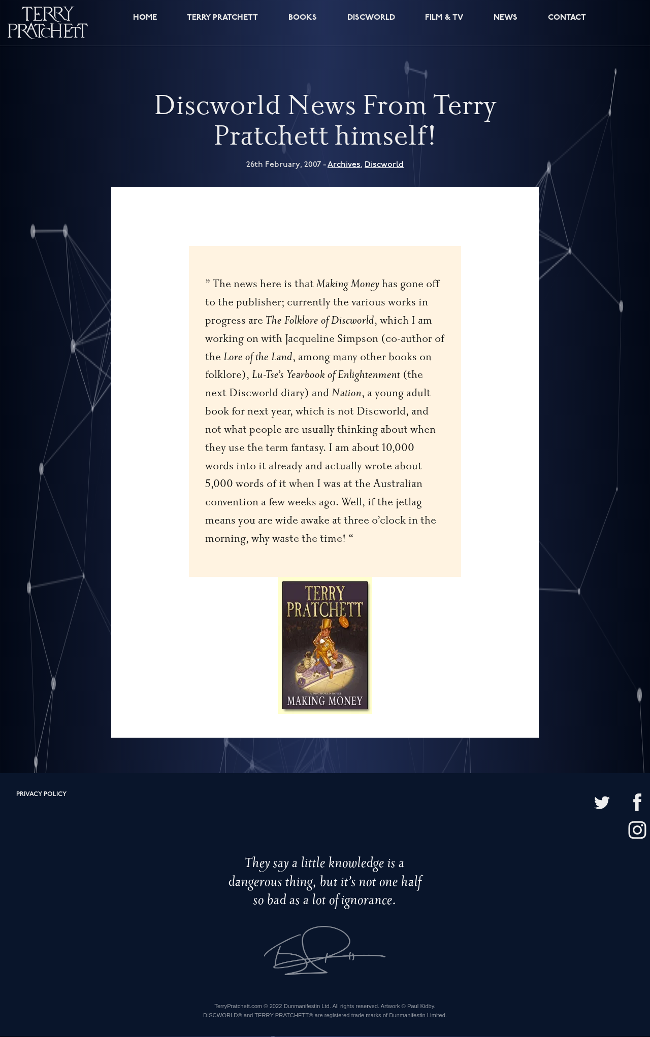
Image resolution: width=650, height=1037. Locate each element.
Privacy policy (41, 795)
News (505, 24)
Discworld (370, 24)
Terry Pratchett (221, 24)
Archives (344, 165)
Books (301, 24)
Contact (565, 24)
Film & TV (444, 24)
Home (142, 24)
